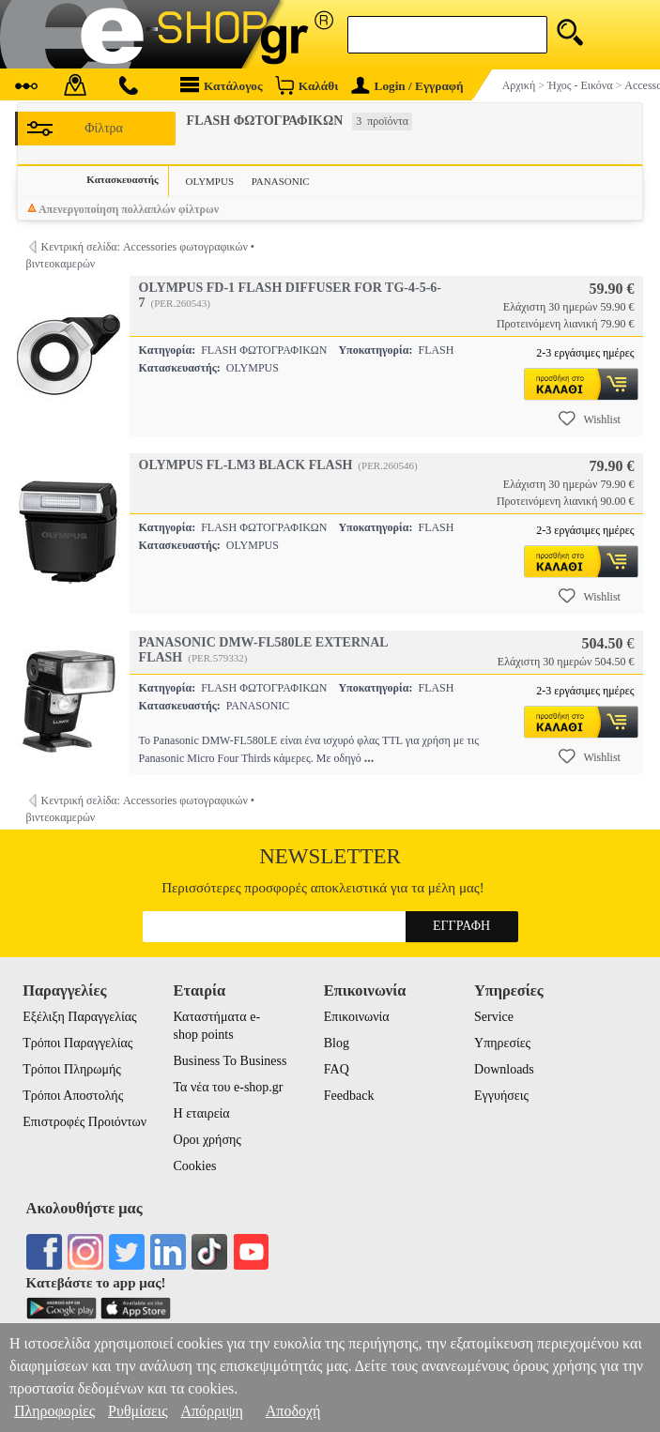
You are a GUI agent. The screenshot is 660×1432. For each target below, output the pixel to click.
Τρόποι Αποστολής (73, 1096)
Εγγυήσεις (501, 1096)
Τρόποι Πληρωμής (72, 1069)
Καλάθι (306, 85)
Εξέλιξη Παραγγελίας (79, 1017)
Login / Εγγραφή (407, 86)
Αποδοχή (293, 1411)
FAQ (336, 1069)
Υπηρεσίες (502, 1043)
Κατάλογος (221, 85)
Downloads (504, 1069)
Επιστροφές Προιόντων (84, 1122)
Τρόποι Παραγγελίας (77, 1043)
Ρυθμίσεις (137, 1411)
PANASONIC (281, 181)
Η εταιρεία (202, 1113)
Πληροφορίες (54, 1411)
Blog (336, 1043)
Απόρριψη (211, 1411)
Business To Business (230, 1061)
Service (494, 1017)
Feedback (349, 1096)
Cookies (195, 1166)
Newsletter (330, 856)
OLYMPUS (210, 181)
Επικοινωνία (357, 1017)
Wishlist (590, 418)
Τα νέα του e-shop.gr (229, 1087)
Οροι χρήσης (207, 1140)
